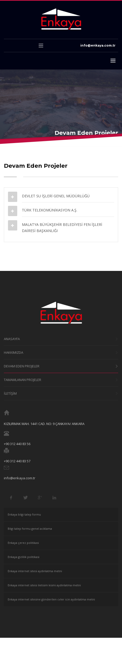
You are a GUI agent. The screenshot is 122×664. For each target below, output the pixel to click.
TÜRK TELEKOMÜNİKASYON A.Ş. (49, 210)
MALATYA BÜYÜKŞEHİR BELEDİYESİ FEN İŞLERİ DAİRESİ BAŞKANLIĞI (62, 227)
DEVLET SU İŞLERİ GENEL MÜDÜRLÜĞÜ (56, 195)
